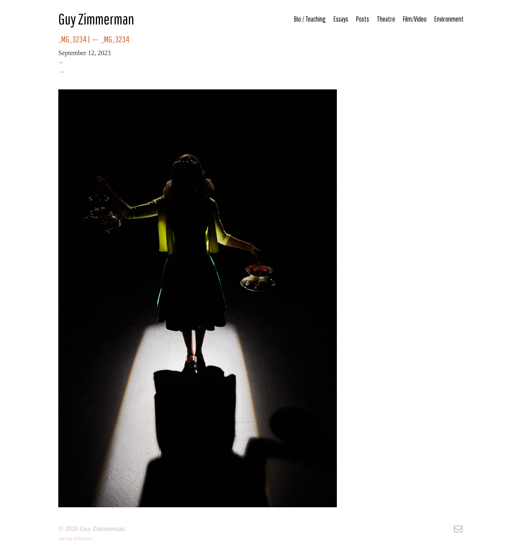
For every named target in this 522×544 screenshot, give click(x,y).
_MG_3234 (110, 39)
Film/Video (415, 19)
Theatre (386, 19)
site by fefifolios (75, 539)
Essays (341, 19)
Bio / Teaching (310, 19)
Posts (362, 19)
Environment (449, 19)
